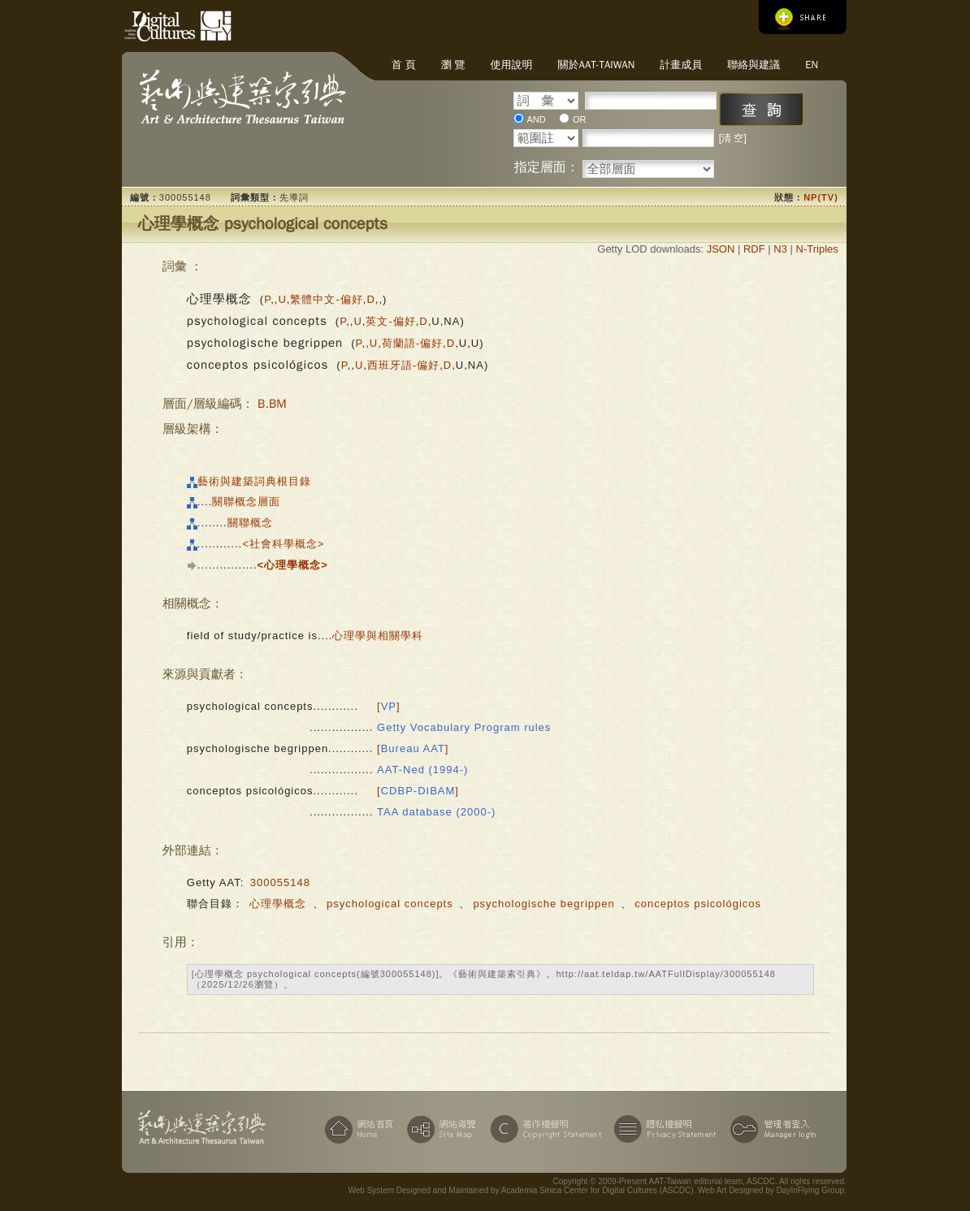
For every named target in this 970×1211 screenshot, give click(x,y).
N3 (780, 249)
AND (535, 119)
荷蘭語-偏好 (412, 343)
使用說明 (512, 64)
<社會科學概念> (283, 544)
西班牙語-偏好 (403, 365)
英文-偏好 (390, 321)
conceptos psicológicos (697, 903)
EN (811, 64)
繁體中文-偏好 (326, 299)
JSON (721, 249)
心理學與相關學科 (377, 635)
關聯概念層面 (246, 501)
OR (580, 119)
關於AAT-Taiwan (596, 64)
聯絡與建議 (753, 64)
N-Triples (817, 249)
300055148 (280, 882)
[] (389, 706)
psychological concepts (390, 903)
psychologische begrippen (543, 903)
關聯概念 (250, 523)
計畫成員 (681, 64)
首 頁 (404, 64)
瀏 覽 (453, 64)
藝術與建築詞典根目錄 (254, 481)
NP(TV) (820, 197)
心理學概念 (277, 903)
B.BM (272, 403)
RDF (754, 249)
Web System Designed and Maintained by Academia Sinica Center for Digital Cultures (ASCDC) (521, 1190)
